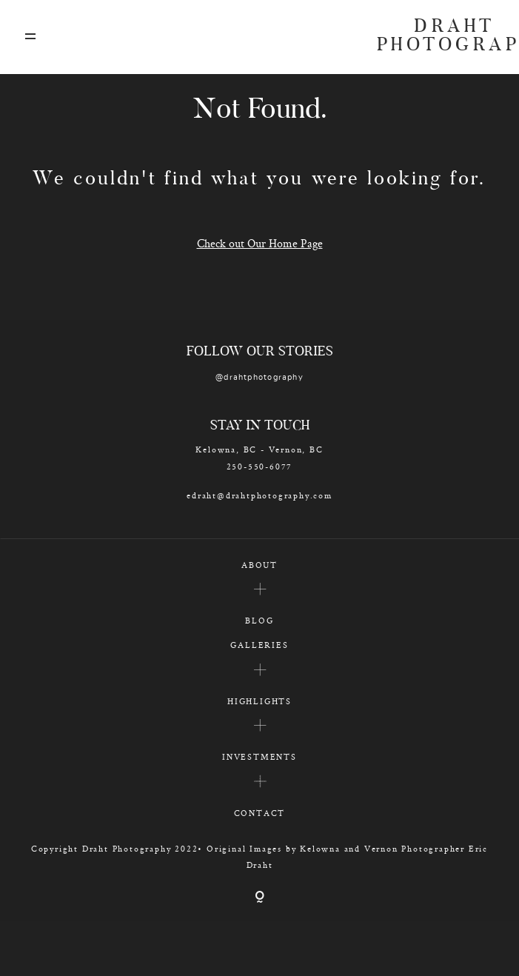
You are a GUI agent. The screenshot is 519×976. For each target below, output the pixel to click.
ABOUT (259, 564)
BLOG (259, 620)
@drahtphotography (259, 377)
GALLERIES (259, 644)
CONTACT (260, 812)
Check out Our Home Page (260, 243)
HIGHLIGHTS (259, 700)
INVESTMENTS (259, 756)
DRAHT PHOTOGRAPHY (436, 37)
